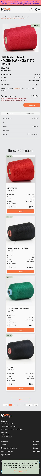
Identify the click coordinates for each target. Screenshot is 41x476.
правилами (17, 88)
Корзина (36, 445)
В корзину (32, 105)
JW (39, 468)
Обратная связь (6, 455)
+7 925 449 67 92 (8, 424)
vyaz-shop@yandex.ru (9, 426)
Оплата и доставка (7, 451)
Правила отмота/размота (9, 448)
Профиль (36, 441)
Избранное (36, 451)
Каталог (3, 445)
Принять (20, 471)
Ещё (20, 399)
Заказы (35, 448)
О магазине (4, 441)
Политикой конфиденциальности (22, 467)
